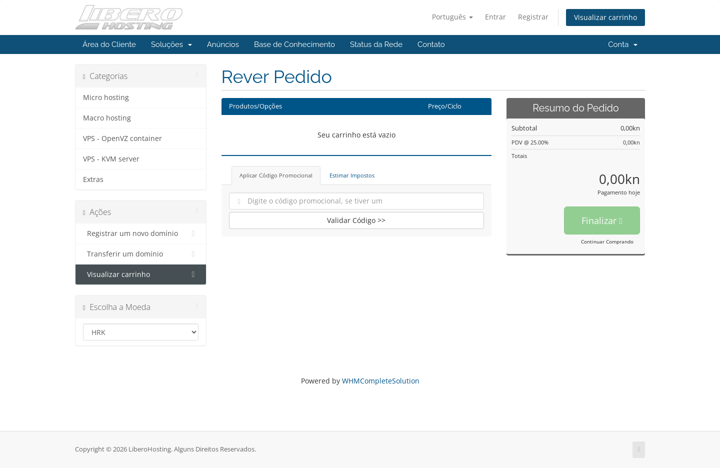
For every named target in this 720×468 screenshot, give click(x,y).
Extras (93, 179)
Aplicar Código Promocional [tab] (276, 175)
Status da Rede (376, 44)
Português (452, 17)
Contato (431, 44)
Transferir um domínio (140, 254)
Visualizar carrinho (605, 17)
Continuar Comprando (607, 241)
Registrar (533, 17)
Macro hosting (107, 118)
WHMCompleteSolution (381, 381)
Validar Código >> (356, 220)
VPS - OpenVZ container (122, 138)
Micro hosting (106, 97)
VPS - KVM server (111, 159)
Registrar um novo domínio (140, 234)
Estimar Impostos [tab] (352, 175)
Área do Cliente (109, 44)
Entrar (495, 17)
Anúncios (223, 44)
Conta (623, 44)
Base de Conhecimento (294, 44)
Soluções (171, 44)
